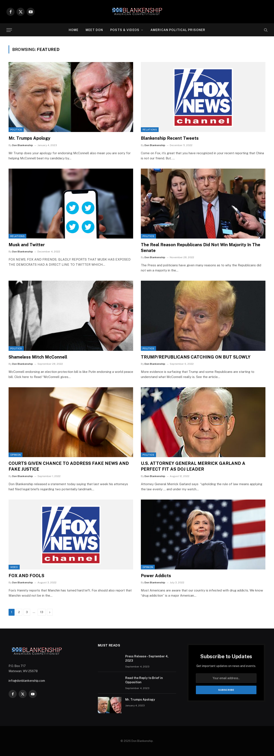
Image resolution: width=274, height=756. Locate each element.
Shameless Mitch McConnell (38, 357)
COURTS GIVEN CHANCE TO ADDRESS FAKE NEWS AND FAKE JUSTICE (69, 466)
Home (73, 30)
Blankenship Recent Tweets (170, 138)
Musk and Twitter (27, 244)
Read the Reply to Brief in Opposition (144, 680)
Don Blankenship (22, 145)
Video (14, 567)
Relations (150, 129)
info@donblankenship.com (27, 680)
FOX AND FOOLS (26, 575)
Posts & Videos (124, 30)
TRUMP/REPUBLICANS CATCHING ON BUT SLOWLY (195, 357)
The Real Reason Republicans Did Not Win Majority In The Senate (200, 247)
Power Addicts (156, 575)
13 (41, 612)
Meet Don (94, 30)
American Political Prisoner (177, 30)
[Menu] (9, 30)
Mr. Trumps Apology (29, 138)
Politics (16, 129)
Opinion (15, 455)
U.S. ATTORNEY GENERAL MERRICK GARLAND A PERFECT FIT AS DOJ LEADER (193, 466)
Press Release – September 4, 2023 (146, 658)
